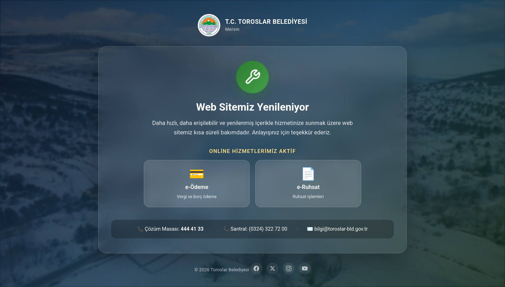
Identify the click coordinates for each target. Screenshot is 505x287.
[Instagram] (289, 268)
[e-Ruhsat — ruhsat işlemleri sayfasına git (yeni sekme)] (308, 183)
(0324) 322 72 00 (268, 229)
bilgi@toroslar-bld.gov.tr (341, 229)
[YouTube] (305, 268)
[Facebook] (256, 268)
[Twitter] (272, 268)
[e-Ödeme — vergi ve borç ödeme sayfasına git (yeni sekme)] (197, 183)
